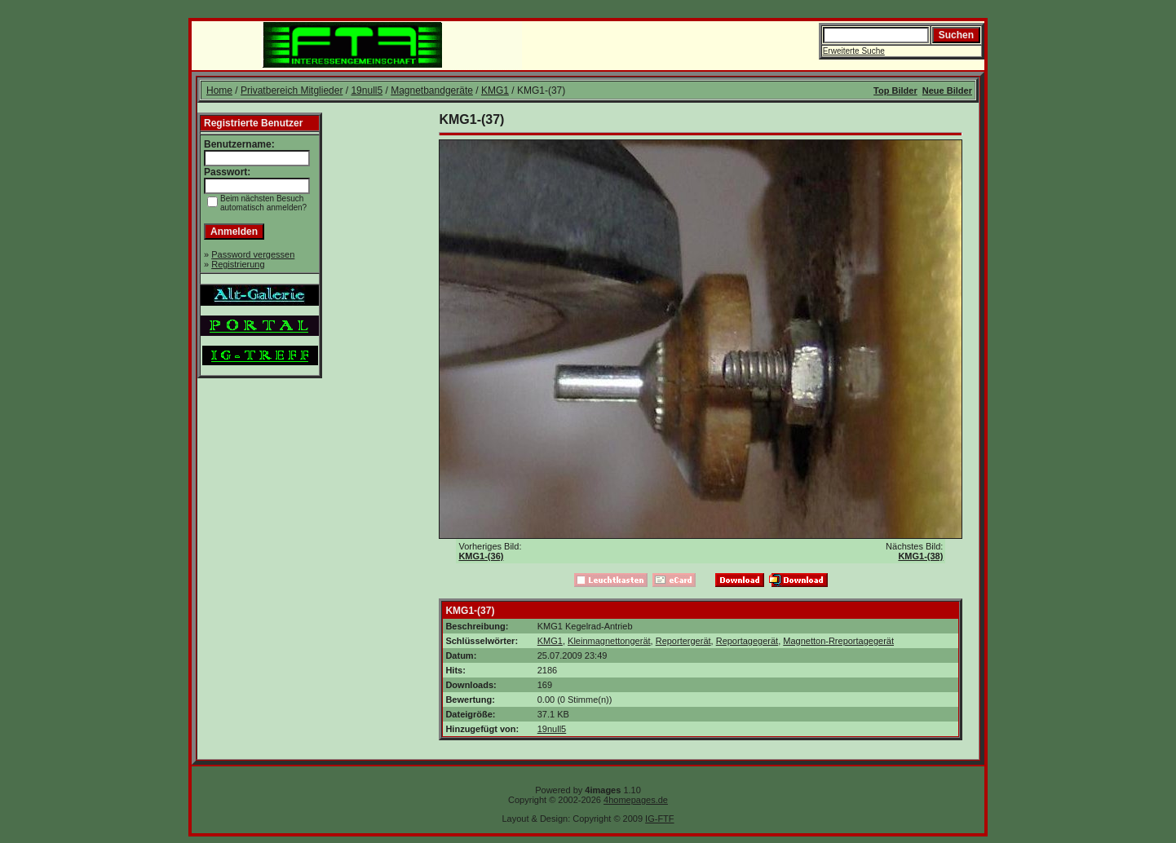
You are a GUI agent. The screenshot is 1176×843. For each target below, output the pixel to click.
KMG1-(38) (920, 556)
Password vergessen (252, 254)
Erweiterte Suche (854, 50)
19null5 (366, 90)
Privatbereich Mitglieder (292, 90)
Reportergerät (683, 641)
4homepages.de (635, 800)
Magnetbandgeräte (432, 90)
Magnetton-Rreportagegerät (838, 641)
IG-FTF (659, 818)
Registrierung (237, 264)
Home (219, 90)
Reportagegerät (747, 641)
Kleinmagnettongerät (609, 641)
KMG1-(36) (480, 556)
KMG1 (495, 90)
